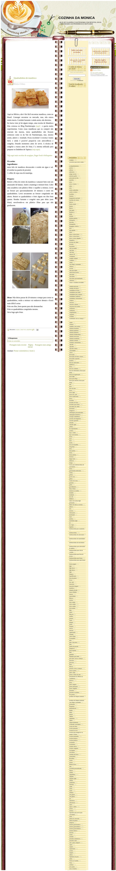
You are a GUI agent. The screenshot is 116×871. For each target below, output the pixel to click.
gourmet (71, 482)
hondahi (71, 492)
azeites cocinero (73, 192)
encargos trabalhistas (74, 416)
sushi (70, 816)
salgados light (73, 778)
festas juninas (72, 454)
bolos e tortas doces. (74, 236)
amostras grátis (73, 176)
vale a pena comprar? (74, 842)
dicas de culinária (73, 368)
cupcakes (71, 346)
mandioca (72, 588)
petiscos (71, 680)
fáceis (70, 436)
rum (70, 766)
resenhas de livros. (74, 754)
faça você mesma (73, 434)
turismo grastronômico (75, 828)
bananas (71, 196)
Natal (70, 620)
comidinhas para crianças (75, 294)
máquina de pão (73, 590)
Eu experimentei (73, 428)
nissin (70, 624)
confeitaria (72, 308)
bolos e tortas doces (74, 234)
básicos (71, 202)
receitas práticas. (73, 740)
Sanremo (71, 784)
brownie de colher (74, 242)
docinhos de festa (73, 402)
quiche (71, 714)
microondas (72, 608)
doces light (72, 392)
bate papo (71, 210)
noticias (71, 630)
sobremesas (72, 802)
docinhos (71, 400)
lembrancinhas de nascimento (77, 542)
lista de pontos (73, 578)
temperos (71, 822)
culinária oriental (73, 340)
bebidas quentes (73, 218)
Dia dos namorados (74, 362)
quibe (70, 712)
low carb (71, 582)
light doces (72, 568)
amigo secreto (73, 174)
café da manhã (73, 248)
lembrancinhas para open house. (77, 560)
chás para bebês (73, 270)
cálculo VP (72, 254)
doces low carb (73, 394)
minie (70, 612)
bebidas (71, 216)
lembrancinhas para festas (76, 558)
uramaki (71, 836)
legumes (71, 526)
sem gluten (72, 794)
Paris (70, 664)
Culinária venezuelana (75, 342)
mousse (71, 618)
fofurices (71, 460)
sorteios (71, 810)
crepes (71, 322)
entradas (71, 422)
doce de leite (72, 388)
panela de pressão (73, 646)
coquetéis (71, 314)
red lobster (72, 752)
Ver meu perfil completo (96, 72)
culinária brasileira (74, 328)
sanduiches (72, 782)
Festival (71, 456)
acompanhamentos (74, 166)
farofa (71, 442)
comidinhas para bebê (75, 292)
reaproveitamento (73, 722)
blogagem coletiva (74, 226)
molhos (71, 616)
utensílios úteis (73, 840)
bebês (70, 214)
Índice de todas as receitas (76, 504)
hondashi (71, 494)
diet (70, 384)
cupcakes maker (73, 348)
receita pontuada (73, 728)
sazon (70, 788)
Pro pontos (72, 694)
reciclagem (72, 750)
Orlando (71, 634)
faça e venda (72, 432)
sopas (70, 804)
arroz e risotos (73, 184)
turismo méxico (73, 830)
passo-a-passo (73, 670)
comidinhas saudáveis (75, 296)
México (71, 598)
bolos (70, 232)
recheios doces (73, 746)
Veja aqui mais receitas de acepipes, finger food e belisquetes (29, 155)
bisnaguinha (72, 224)
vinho (70, 858)
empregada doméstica (75, 414)
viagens (71, 852)
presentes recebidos (74, 692)
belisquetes (72, 220)
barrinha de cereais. (74, 200)
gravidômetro (72, 486)
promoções (72, 704)
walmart (71, 864)
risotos (71, 762)
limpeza (71, 574)
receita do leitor (73, 726)
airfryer (71, 170)
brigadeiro (72, 240)
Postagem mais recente (18, 345)
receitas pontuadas (74, 736)
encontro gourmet (74, 420)
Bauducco (72, 212)
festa (70, 448)
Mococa (71, 614)
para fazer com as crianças (76, 658)
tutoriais (71, 832)
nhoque (71, 622)
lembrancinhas (73, 532)
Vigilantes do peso (74, 856)
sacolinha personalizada (75, 768)
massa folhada (73, 592)
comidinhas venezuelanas (76, 298)
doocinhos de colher (74, 406)
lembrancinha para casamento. (77, 528)
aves (70, 188)
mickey (71, 600)
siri (70, 798)
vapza (70, 844)
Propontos (72, 706)
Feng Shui (72, 446)
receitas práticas (73, 738)
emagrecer (72, 410)
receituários (72, 744)
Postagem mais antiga (43, 345)
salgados (71, 776)
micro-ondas (72, 604)
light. (70, 572)
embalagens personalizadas (76, 412)
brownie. (71, 244)
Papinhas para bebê (74, 656)
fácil (70, 440)
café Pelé (71, 250)
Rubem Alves (72, 764)
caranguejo (72, 256)
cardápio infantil (73, 258)
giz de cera (72, 476)
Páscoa (71, 666)
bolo (70, 228)
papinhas (71, 654)
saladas (71, 772)
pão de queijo (72, 650)
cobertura (71, 280)
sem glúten (72, 796)
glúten (71, 478)
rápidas (71, 716)
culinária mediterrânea (75, 334)
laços (70, 516)
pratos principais (73, 686)
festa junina (72, 450)
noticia (71, 628)
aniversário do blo (74, 178)
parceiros (71, 660)
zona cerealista (73, 868)
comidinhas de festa (74, 290)
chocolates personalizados (76, 278)
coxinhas (71, 316)
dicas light (72, 376)
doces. (71, 398)
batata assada (72, 204)
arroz (70, 182)
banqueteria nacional (74, 198)
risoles (71, 760)
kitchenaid (72, 514)
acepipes (18, 329)
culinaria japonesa (74, 330)
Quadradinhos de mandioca (25, 78)
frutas (70, 468)
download (72, 408)
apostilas (71, 180)
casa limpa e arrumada (75, 264)
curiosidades (72, 350)
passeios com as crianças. (76, 668)
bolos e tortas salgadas (75, 238)
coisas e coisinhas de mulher (76, 282)
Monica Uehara (97, 70)
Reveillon (72, 758)
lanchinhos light (73, 520)
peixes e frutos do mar (75, 674)
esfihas (71, 426)
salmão (71, 780)
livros (70, 580)
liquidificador (73, 576)
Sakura (71, 770)
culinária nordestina (74, 338)
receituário (72, 742)
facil (70, 438)
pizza (70, 682)
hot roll (71, 496)
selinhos (71, 792)
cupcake (71, 344)
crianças (71, 324)
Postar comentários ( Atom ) (24, 351)
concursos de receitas (74, 306)
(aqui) (38, 126)
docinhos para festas (74, 404)
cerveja (71, 268)
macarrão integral (73, 586)
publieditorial (72, 708)
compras (71, 300)
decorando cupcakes (74, 358)
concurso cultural (73, 304)
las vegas (71, 524)
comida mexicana (73, 286)
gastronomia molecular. (75, 470)
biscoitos (71, 222)
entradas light (72, 424)
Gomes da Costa (73, 480)
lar (70, 522)
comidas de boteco (74, 288)
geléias (71, 474)
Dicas (70, 366)
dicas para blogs (73, 378)
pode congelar (73, 684)
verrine (71, 850)
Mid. (70, 610)
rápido (71, 720)
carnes (71, 262)
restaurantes (72, 756)
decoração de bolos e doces (76, 356)
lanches (71, 518)
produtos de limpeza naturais (76, 696)
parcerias (71, 662)
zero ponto (72, 866)
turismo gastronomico (75, 824)
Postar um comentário (14, 341)
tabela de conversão (74, 818)
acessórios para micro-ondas (76, 162)
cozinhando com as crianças (76, 318)
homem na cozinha (74, 490)
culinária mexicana (74, 336)
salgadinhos (29, 329)
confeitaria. (72, 310)
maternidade (72, 596)
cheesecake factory (74, 272)
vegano (71, 846)
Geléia (71, 472)
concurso (71, 302)
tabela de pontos (73, 820)
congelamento (73, 312)
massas (71, 594)
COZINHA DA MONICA (76, 18)
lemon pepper (73, 564)
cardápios (71, 260)
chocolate (71, 274)
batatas (71, 206)
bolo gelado (72, 230)
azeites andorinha (73, 190)
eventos (71, 430)
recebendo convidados (75, 724)
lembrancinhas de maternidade (77, 538)
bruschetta (72, 246)
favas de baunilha (73, 444)
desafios (71, 360)
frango (71, 462)
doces (70, 390)
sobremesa (72, 800)
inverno (71, 510)
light (70, 566)
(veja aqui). (35, 149)
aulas (70, 186)
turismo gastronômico (75, 826)
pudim (71, 710)
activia (71, 168)
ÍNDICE (71, 498)
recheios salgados (73, 748)
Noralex (71, 626)
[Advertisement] (26, 60)
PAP (70, 652)
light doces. (72, 570)
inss (70, 508)
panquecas (72, 648)
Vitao (70, 862)
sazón (70, 790)
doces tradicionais (74, 396)
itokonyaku (72, 512)
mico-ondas (72, 602)
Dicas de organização (74, 374)
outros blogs (72, 636)
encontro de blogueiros (75, 418)
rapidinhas (72, 718)
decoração (72, 354)
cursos (71, 352)
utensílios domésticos (74, 838)
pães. (70, 644)
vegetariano (72, 848)
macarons (71, 584)
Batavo (71, 208)
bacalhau (71, 194)
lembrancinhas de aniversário (76, 534)
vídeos (71, 854)
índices (71, 506)
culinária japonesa (74, 332)
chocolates (72, 276)
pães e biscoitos (73, 642)
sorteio (71, 808)
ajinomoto (72, 172)
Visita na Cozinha (74, 860)
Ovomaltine (72, 638)
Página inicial (30, 346)
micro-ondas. (72, 606)
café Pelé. (72, 252)
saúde (70, 786)
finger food (23, 329)
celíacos (71, 266)
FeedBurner (80, 80)
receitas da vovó (73, 730)
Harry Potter (72, 488)
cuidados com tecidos (74, 326)
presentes (71, 690)
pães (70, 640)
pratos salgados (73, 688)
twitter (71, 834)
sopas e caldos (73, 806)
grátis (70, 484)
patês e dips (72, 672)
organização (72, 632)
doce (70, 386)
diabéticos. (72, 364)
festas (70, 452)
